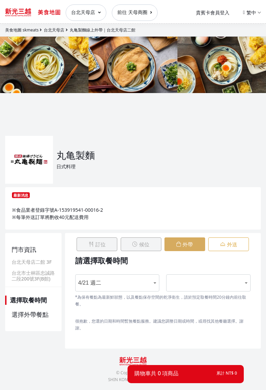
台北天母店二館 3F (32, 262)
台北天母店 (86, 12)
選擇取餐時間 (28, 300)
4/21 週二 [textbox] (90, 280)
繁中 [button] (252, 12)
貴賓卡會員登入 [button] (212, 12)
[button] (185, 373)
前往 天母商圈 (134, 12)
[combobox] (113, 280)
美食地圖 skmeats (22, 30)
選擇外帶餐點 (30, 314)
